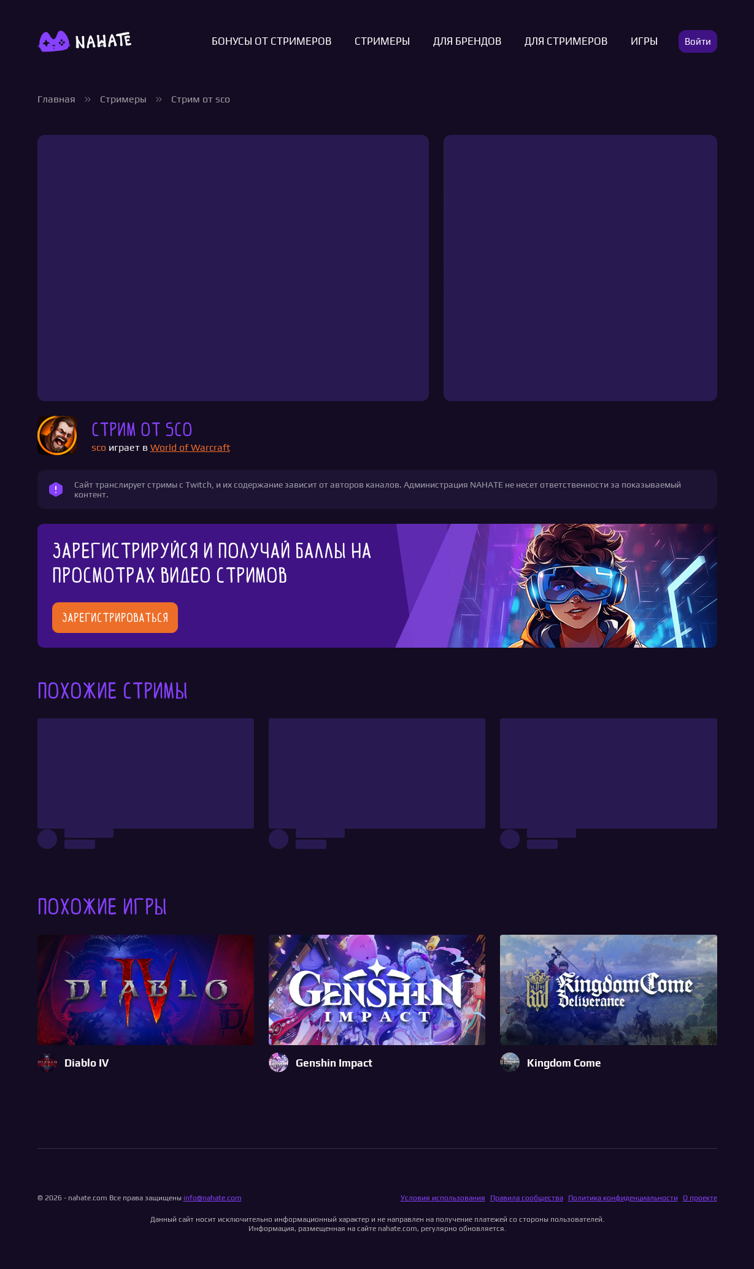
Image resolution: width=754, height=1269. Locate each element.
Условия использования (443, 1198)
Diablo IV (86, 1063)
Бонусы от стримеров (271, 41)
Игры (644, 41)
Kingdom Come (564, 1063)
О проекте (700, 1198)
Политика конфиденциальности (623, 1198)
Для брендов (467, 41)
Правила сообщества (526, 1198)
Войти (698, 41)
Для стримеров (566, 41)
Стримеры (382, 41)
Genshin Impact (334, 1063)
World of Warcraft (190, 447)
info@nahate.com (212, 1198)
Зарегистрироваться (115, 617)
